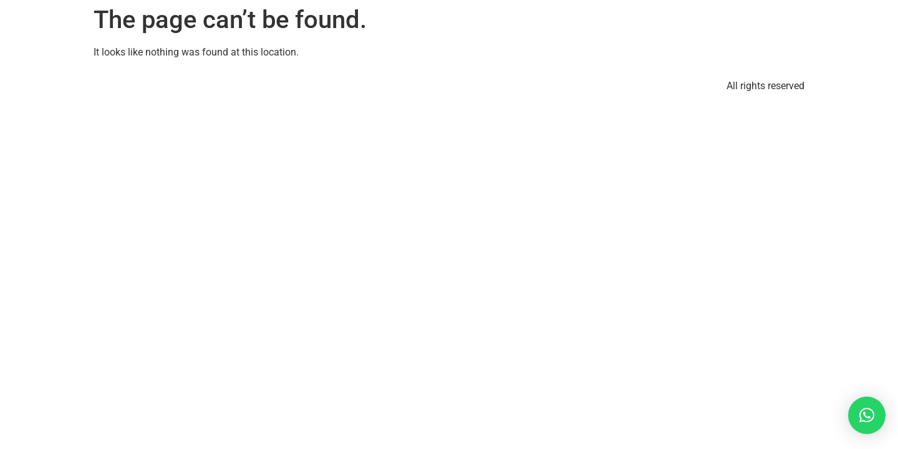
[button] (867, 415)
